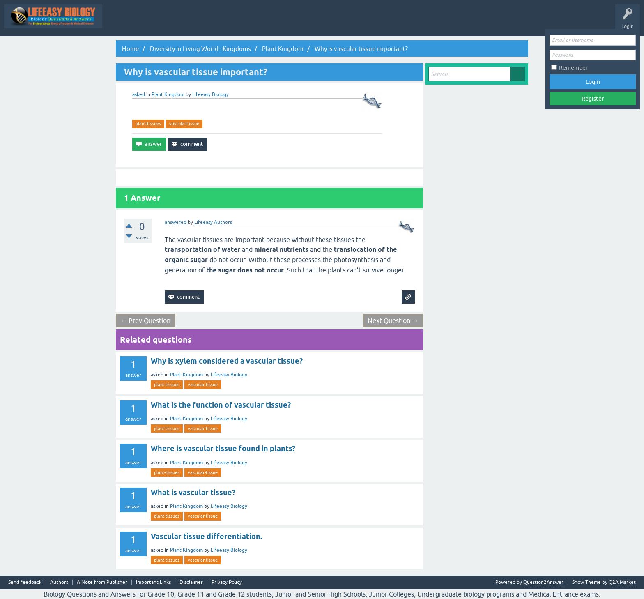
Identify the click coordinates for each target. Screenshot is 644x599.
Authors (59, 582)
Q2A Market (622, 582)
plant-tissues (148, 123)
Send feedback (24, 582)
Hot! (278, 22)
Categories (370, 22)
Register (593, 98)
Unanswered (309, 22)
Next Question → (393, 320)
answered (175, 222)
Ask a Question (408, 22)
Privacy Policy (227, 582)
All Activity (191, 22)
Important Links (153, 582)
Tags (341, 22)
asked (138, 94)
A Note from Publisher (102, 582)
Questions (249, 22)
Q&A (221, 22)
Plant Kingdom (168, 94)
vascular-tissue (184, 123)
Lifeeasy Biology (229, 375)
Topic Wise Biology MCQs (139, 22)
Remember (573, 68)
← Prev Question (145, 320)
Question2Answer (543, 582)
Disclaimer (191, 582)
